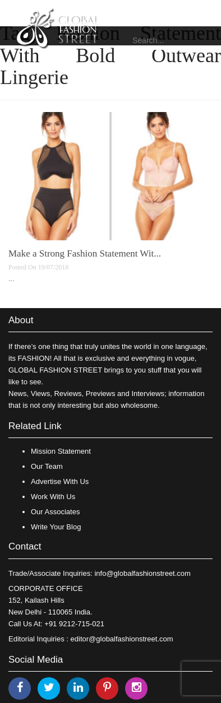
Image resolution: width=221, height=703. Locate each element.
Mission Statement (61, 451)
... (11, 278)
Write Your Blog (56, 527)
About (20, 320)
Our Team (47, 466)
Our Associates (55, 512)
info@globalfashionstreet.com (142, 573)
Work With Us (53, 496)
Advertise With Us (60, 481)
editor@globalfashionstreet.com (122, 639)
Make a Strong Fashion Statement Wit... (84, 253)
